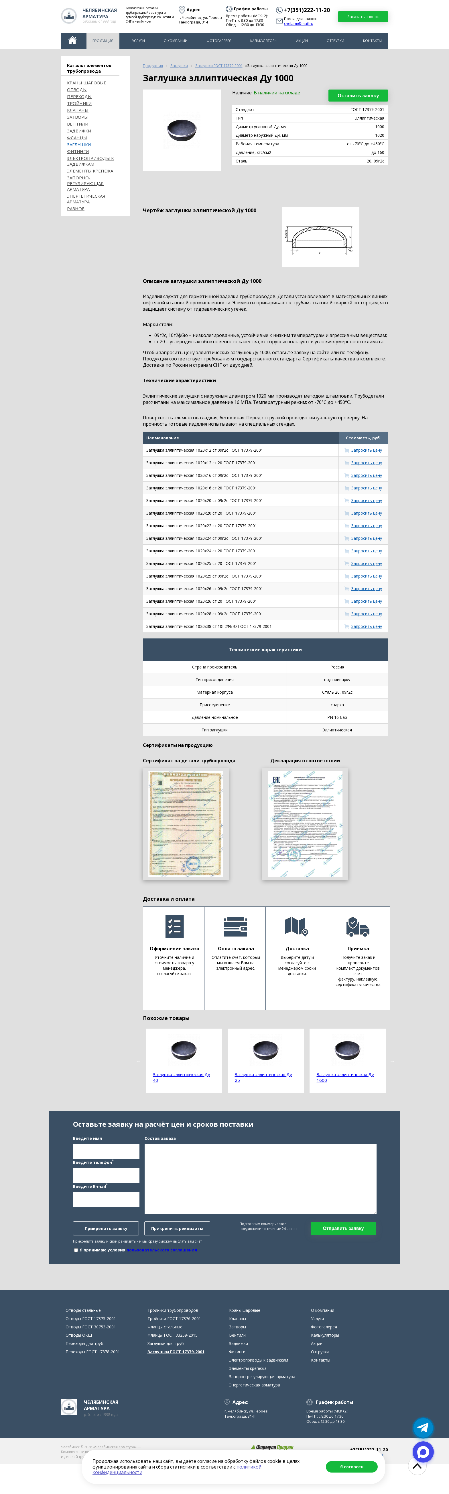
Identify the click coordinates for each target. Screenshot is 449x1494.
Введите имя (87, 1153)
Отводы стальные (83, 1340)
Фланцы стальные (164, 1356)
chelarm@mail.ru (298, 23)
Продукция (102, 40)
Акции (302, 40)
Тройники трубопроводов (172, 1340)
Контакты (372, 40)
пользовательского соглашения (162, 1264)
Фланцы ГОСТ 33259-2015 (172, 1365)
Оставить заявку (358, 95)
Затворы (77, 117)
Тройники (79, 103)
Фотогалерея (218, 40)
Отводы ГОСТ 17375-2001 (91, 1348)
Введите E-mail (90, 1201)
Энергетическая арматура (86, 199)
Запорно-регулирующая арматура (85, 183)
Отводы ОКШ (79, 1365)
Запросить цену (366, 450)
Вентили (77, 124)
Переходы (79, 96)
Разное (75, 208)
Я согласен (351, 1466)
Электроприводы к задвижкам (90, 161)
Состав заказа (160, 1153)
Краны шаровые (86, 83)
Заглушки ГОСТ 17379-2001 (175, 1381)
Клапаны (77, 110)
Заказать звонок (363, 16)
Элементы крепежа (90, 171)
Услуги (138, 40)
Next (392, 1061)
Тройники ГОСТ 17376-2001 (174, 1348)
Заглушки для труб (165, 1373)
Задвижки (79, 131)
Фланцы (77, 137)
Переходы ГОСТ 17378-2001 (93, 1381)
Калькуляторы (263, 40)
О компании (176, 40)
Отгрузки (335, 40)
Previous (138, 1061)
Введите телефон (93, 1177)
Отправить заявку (343, 1243)
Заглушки (79, 144)
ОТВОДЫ (77, 89)
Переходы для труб (84, 1373)
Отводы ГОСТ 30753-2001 (91, 1356)
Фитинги (78, 151)
